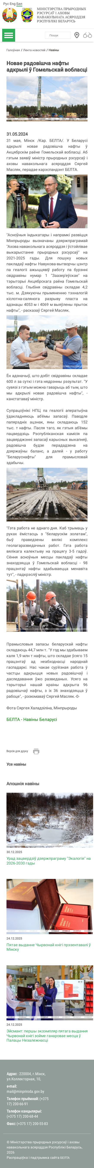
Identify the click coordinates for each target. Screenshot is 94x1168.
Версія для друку (17, 751)
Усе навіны (16, 764)
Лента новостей (34, 50)
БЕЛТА (65, 1157)
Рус (6, 4)
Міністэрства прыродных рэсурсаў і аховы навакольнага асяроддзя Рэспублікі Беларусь (61, 15)
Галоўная (13, 50)
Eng (13, 4)
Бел (19, 4)
